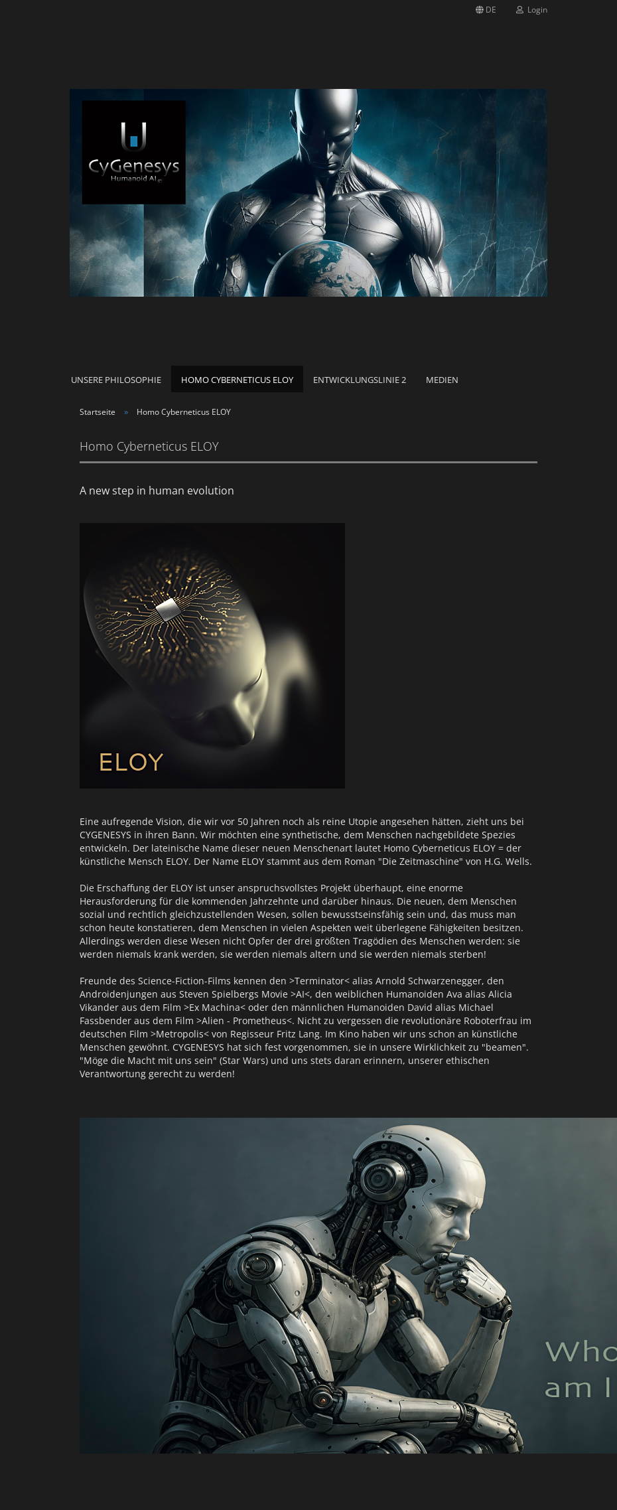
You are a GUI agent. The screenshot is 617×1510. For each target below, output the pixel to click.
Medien (442, 380)
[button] (486, 10)
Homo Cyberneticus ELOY (237, 380)
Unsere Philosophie (116, 380)
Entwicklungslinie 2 (359, 380)
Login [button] (531, 9)
